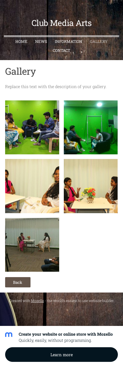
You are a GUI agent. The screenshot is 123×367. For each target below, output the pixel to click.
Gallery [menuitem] (99, 41)
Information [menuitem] (68, 41)
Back (17, 282)
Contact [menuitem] (61, 50)
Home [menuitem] (21, 41)
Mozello (37, 300)
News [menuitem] (41, 41)
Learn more (61, 354)
